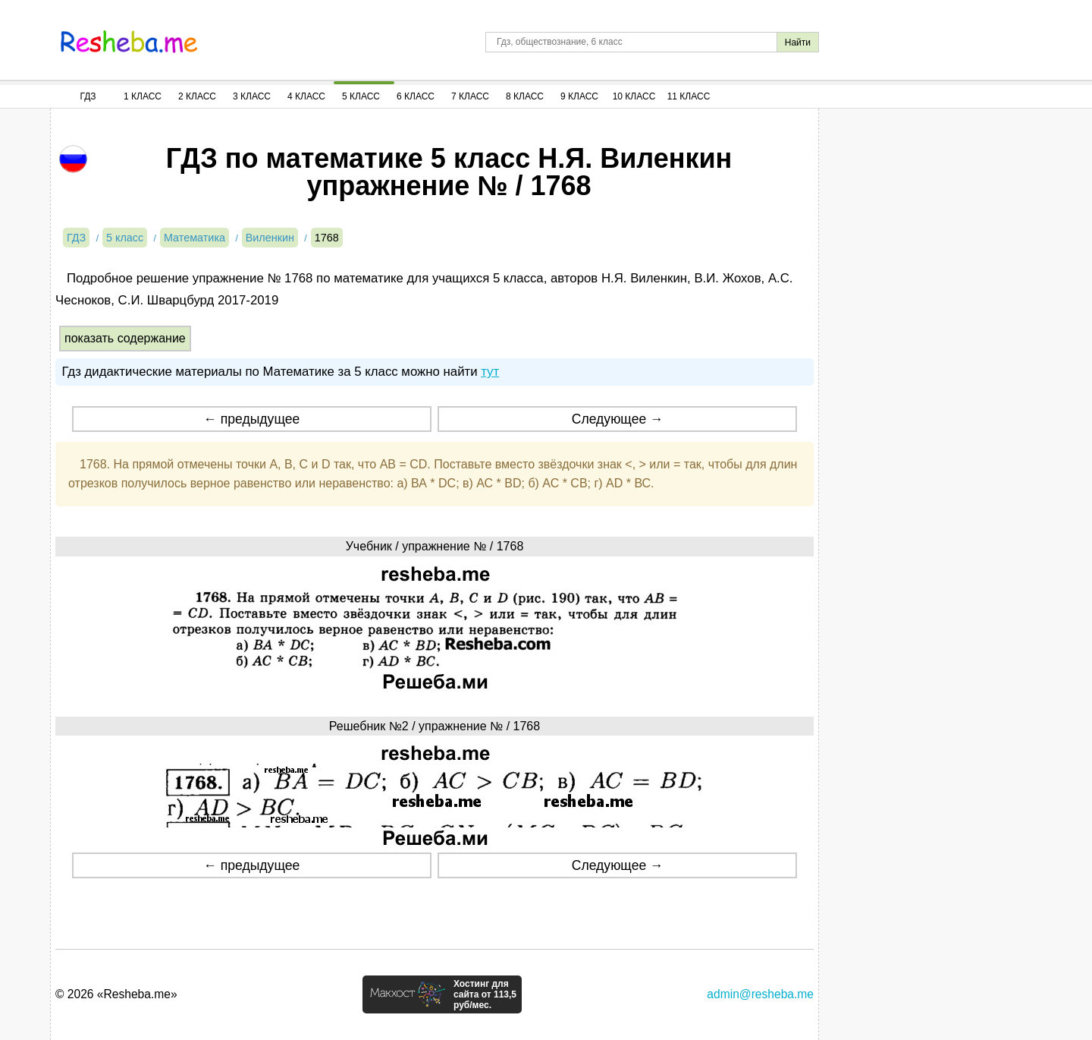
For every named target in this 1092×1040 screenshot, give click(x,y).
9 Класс (579, 96)
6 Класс (416, 96)
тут (490, 371)
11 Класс (689, 96)
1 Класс (143, 96)
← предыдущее (251, 419)
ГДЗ (88, 96)
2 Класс (197, 96)
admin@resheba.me (760, 994)
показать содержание (125, 338)
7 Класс (470, 96)
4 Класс (306, 96)
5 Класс (361, 96)
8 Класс (525, 96)
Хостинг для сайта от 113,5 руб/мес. (484, 994)
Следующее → (618, 419)
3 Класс (252, 96)
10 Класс (634, 96)
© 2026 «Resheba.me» (116, 994)
